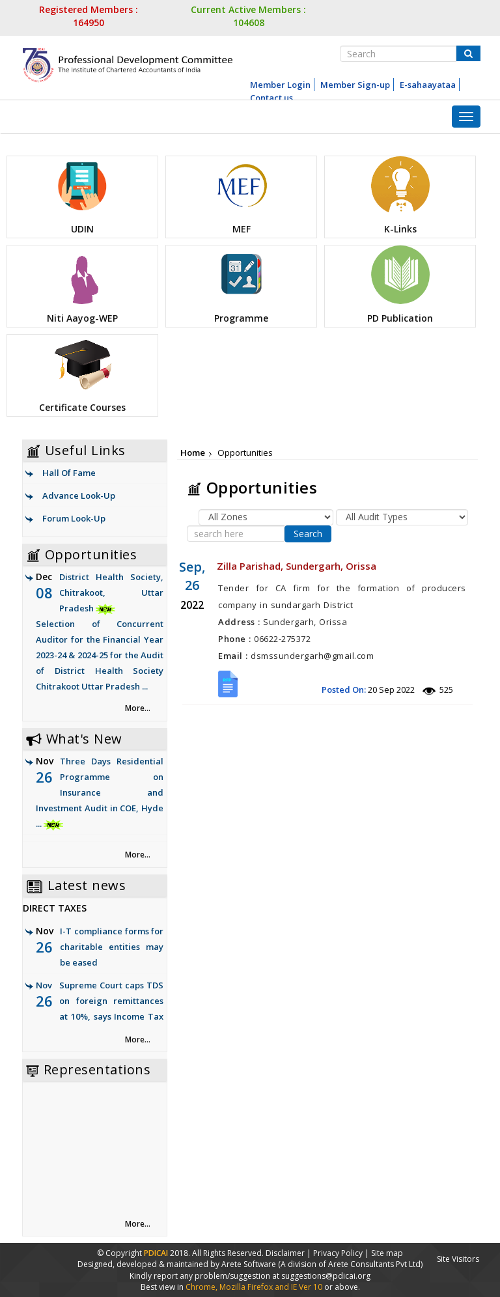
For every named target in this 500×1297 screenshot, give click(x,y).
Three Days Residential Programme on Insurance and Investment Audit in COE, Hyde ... (99, 792)
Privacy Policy (338, 1253)
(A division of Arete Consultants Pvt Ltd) (350, 1264)
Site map (387, 1253)
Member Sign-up (355, 85)
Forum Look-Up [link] (73, 518)
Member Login (280, 85)
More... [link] (137, 708)
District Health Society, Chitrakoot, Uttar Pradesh (99, 632)
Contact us (271, 98)
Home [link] (192, 452)
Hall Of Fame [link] (69, 473)
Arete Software (249, 1264)
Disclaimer (285, 1253)
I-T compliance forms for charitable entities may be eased (111, 946)
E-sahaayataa (428, 85)
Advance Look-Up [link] (78, 495)
